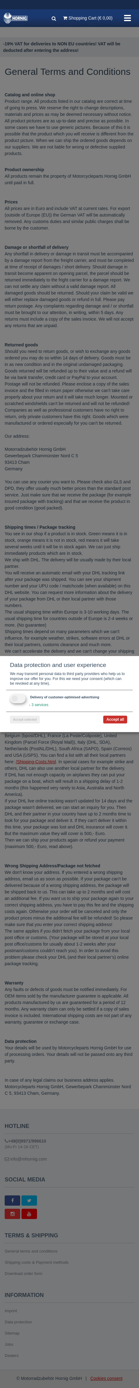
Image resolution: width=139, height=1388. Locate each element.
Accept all (115, 719)
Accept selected (25, 719)
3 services (38, 705)
